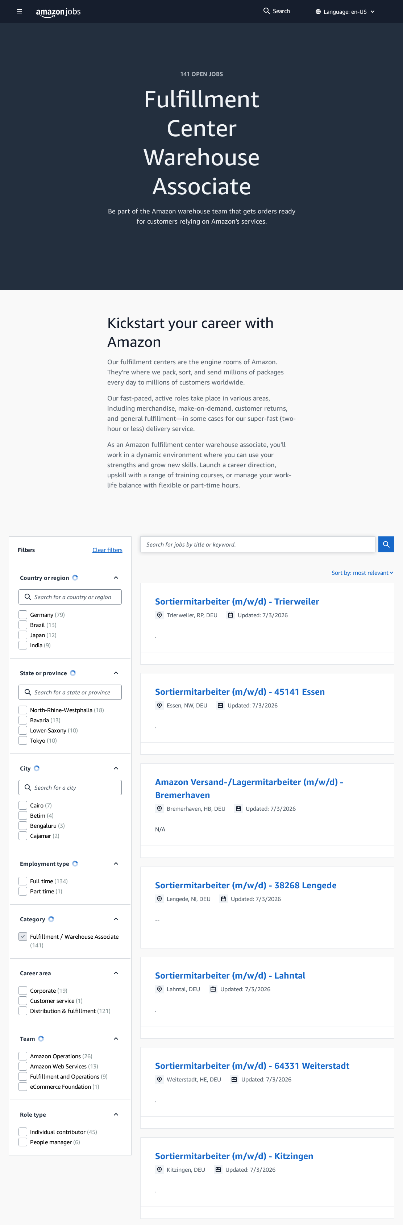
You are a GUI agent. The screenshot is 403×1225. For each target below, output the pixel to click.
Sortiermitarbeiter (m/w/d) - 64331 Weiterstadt (252, 1065)
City (25, 768)
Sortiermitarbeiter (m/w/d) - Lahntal (230, 975)
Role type (33, 1114)
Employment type (44, 863)
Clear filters (107, 549)
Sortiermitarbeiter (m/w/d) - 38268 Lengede (246, 885)
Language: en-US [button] (345, 11)
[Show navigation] (19, 12)
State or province (43, 673)
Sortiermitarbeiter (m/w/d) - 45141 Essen (240, 691)
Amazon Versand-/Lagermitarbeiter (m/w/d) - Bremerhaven (249, 788)
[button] (267, 623)
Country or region (44, 577)
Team (27, 1038)
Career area (35, 973)
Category (32, 919)
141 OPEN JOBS (201, 74)
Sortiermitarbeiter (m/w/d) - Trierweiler (237, 601)
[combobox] (70, 597)
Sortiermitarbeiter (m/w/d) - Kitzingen (234, 1156)
